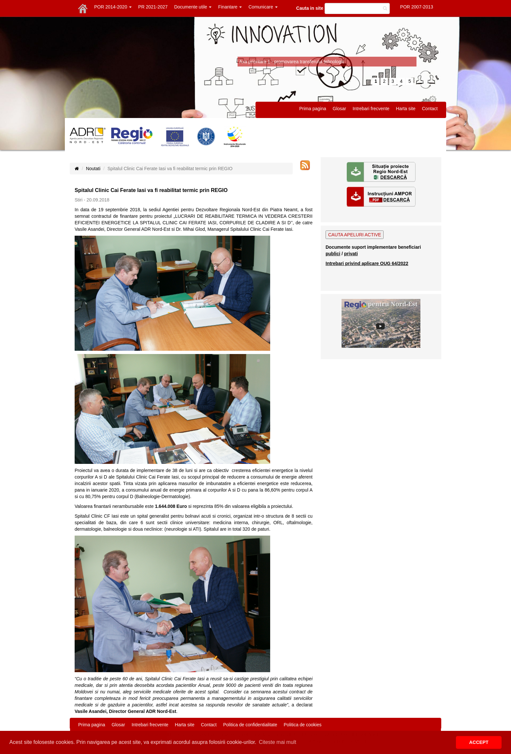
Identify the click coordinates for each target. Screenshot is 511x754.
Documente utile (193, 6)
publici (333, 253)
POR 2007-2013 (416, 6)
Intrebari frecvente (371, 108)
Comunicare (262, 6)
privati (351, 253)
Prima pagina (312, 108)
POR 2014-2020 (113, 6)
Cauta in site (309, 8)
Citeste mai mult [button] (277, 742)
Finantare (230, 6)
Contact (430, 108)
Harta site (406, 108)
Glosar (339, 108)
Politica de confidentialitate (250, 724)
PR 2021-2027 (153, 6)
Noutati (93, 168)
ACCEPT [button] (479, 742)
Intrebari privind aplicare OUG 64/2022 (367, 263)
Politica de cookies (303, 724)
